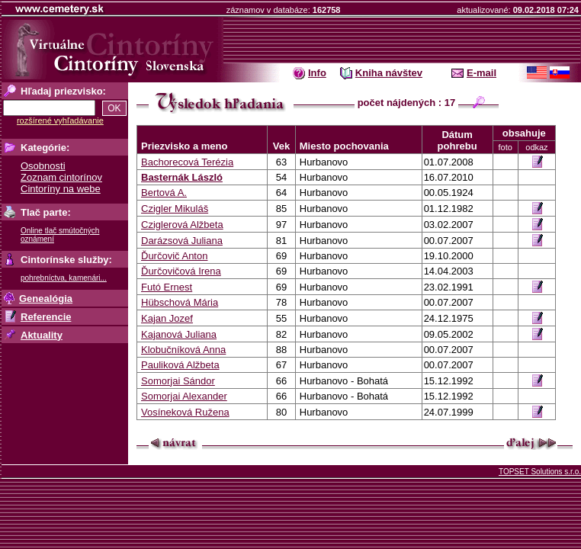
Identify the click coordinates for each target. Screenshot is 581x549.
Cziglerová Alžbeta (182, 224)
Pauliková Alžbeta (180, 365)
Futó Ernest (166, 287)
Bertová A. (164, 192)
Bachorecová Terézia (187, 162)
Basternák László (182, 177)
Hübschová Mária (179, 302)
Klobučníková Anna (183, 349)
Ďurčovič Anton (174, 256)
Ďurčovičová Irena (181, 271)
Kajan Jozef (167, 318)
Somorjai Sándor (178, 381)
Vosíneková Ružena (185, 412)
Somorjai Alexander (184, 396)
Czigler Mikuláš (174, 208)
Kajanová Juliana (179, 334)
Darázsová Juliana (182, 240)
